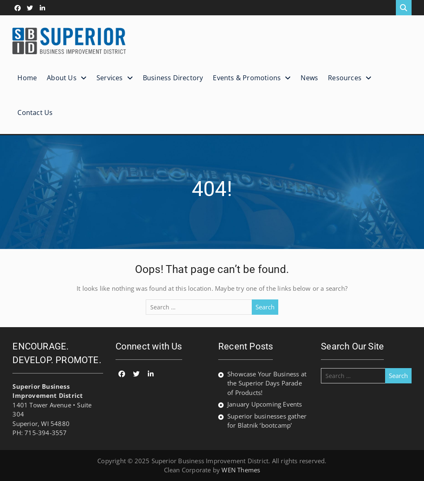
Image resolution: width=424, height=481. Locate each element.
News (309, 77)
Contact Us (35, 112)
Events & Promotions (247, 77)
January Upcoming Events (264, 404)
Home (27, 77)
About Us (62, 77)
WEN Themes (241, 470)
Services (109, 77)
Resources (344, 77)
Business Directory (173, 77)
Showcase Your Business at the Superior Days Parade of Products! (266, 383)
